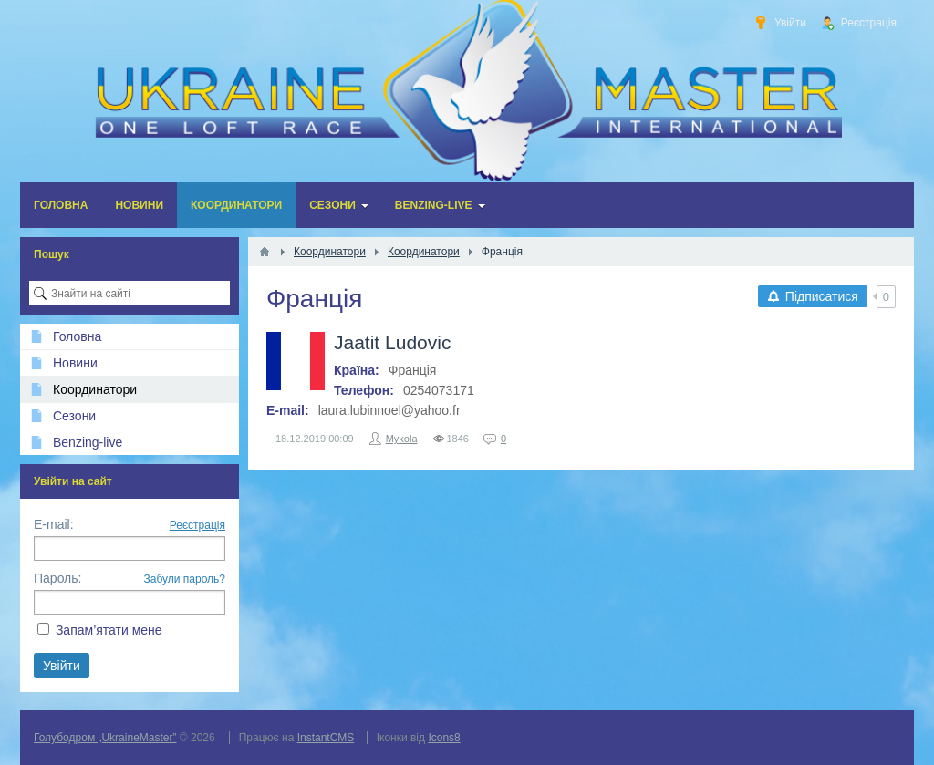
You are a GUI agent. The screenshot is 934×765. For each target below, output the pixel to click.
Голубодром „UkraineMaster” (105, 737)
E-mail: (54, 524)
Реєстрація (197, 525)
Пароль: (57, 578)
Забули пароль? (185, 579)
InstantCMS (326, 737)
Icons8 (444, 737)
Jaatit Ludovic (392, 342)
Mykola (402, 438)
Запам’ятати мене (109, 630)
